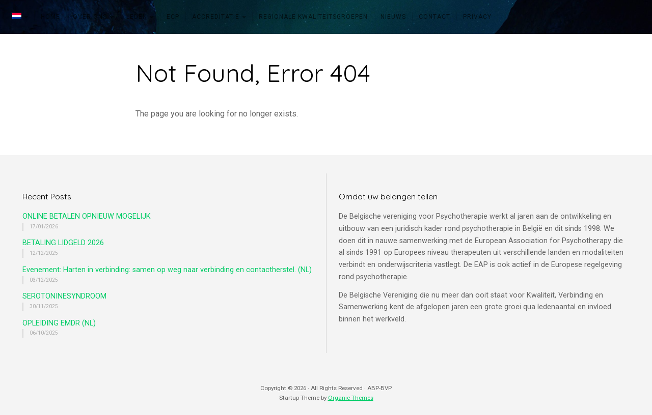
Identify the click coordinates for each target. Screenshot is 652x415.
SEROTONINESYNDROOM (64, 296)
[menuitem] (20, 16)
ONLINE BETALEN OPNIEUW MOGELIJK (86, 216)
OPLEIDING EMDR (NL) (59, 323)
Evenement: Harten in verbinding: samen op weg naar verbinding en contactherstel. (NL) (167, 269)
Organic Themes (350, 397)
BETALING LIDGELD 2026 (63, 243)
